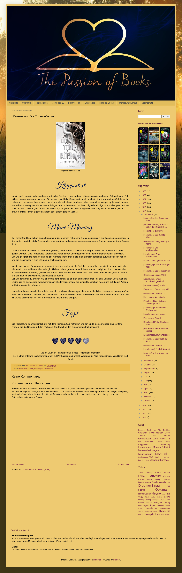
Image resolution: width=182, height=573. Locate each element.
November (149, 360)
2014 (144, 417)
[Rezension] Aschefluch (154, 297)
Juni (146, 380)
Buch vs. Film (74, 103)
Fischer (141, 490)
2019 (144, 207)
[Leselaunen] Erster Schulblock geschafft (153, 280)
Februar (148, 396)
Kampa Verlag (163, 441)
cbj (150, 514)
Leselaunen (144, 447)
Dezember (149, 214)
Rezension (49, 369)
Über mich (26, 103)
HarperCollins (144, 494)
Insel (163, 494)
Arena (158, 472)
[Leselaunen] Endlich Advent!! (156, 349)
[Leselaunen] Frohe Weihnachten (152, 255)
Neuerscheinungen (148, 450)
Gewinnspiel (165, 439)
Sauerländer (151, 508)
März (146, 392)
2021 (144, 199)
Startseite (13, 103)
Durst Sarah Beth (26, 369)
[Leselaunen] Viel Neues (154, 314)
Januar (147, 400)
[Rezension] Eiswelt (152, 318)
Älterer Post (123, 464)
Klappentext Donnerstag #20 (156, 289)
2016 (144, 409)
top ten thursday (160, 460)
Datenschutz (147, 103)
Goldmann (162, 489)
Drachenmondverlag (161, 482)
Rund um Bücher (106, 103)
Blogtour (141, 430)
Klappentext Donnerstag (154, 444)
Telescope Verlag (150, 511)
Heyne (156, 493)
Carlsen (166, 476)
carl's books (143, 514)
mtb (162, 514)
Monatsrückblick (161, 447)
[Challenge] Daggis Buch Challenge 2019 (154, 302)
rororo (166, 514)
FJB (168, 486)
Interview (149, 442)
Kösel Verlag (150, 497)
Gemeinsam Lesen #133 (154, 275)
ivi (159, 514)
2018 (144, 211)
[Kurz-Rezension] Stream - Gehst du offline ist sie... (155, 225)
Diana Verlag (144, 482)
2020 (144, 203)
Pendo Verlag (145, 503)
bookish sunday (162, 457)
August (147, 372)
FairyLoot (166, 436)
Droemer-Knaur (149, 485)
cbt (152, 514)
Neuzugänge (145, 454)
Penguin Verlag (162, 502)
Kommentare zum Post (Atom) (36, 469)
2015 (144, 413)
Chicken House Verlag (149, 479)
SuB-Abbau (143, 457)
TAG (151, 457)
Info (139, 442)
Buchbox (166, 430)
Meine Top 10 (58, 103)
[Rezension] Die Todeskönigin (156, 271)
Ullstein (162, 511)
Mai (146, 384)
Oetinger (155, 500)
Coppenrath (166, 479)
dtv (156, 514)
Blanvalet (154, 476)
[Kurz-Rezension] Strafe (154, 285)
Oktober (148, 365)
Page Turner (165, 500)
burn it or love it (144, 460)
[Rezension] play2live (153, 231)
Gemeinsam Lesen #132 (154, 293)
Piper (153, 505)
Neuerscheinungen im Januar (156, 260)
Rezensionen (42, 103)
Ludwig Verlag (144, 500)
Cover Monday (156, 433)
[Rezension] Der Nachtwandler (150, 249)
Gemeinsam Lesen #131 (154, 345)
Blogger (116, 560)
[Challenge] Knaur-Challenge (156, 335)
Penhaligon (39, 369)
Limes (159, 497)
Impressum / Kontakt (128, 103)
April (146, 388)
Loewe (167, 497)
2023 (144, 191)
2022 (144, 195)
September (149, 368)
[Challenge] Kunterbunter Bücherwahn (154, 308)
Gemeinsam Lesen (148, 438)
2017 (144, 405)
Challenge (142, 433)
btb (168, 511)
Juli (145, 376)
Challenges (90, 103)
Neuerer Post (18, 464)
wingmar (97, 560)
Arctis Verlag (145, 472)
